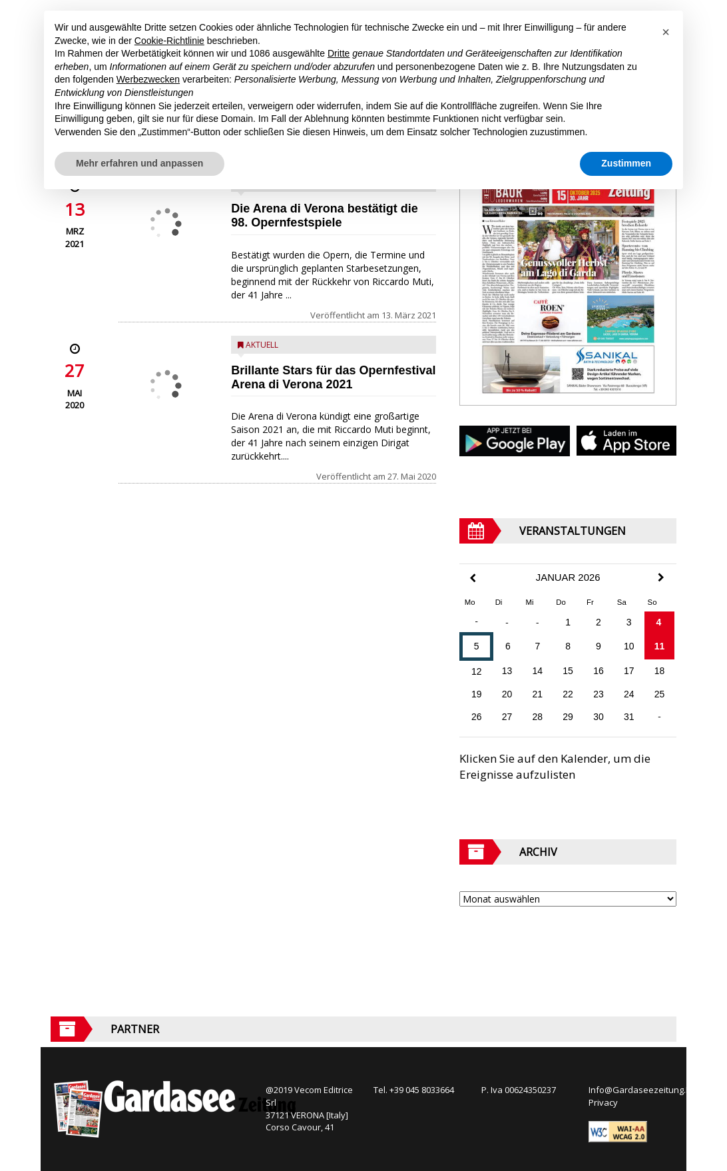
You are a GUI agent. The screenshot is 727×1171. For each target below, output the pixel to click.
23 (598, 694)
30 (598, 716)
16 (598, 670)
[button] (665, 32)
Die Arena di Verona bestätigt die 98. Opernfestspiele (324, 215)
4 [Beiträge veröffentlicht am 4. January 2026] (658, 622)
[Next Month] (661, 577)
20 (507, 694)
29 (568, 716)
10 (629, 646)
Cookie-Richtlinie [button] (169, 40)
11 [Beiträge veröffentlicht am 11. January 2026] (659, 646)
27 (507, 716)
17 (629, 670)
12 (476, 671)
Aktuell (262, 344)
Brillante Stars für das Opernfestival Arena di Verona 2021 (333, 377)
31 (629, 716)
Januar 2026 (568, 577)
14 (538, 670)
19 (476, 694)
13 (507, 670)
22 (568, 694)
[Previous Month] (472, 578)
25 (659, 694)
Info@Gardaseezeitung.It (639, 1090)
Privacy (603, 1102)
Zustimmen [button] (626, 163)
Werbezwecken (148, 79)
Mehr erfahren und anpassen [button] (139, 163)
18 (659, 670)
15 (568, 670)
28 (538, 716)
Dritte (339, 53)
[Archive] (567, 899)
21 (538, 694)
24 (629, 694)
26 (476, 716)
